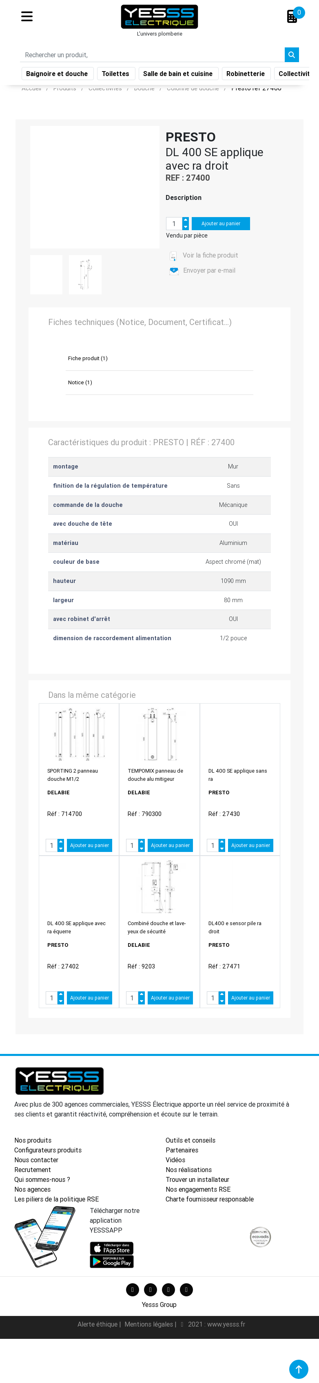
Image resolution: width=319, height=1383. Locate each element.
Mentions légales (149, 1324)
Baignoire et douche (57, 75)
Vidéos (175, 1160)
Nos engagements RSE (198, 1189)
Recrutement (32, 1170)
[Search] (152, 56)
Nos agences (32, 1189)
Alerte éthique (98, 1324)
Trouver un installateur (197, 1179)
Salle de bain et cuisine (178, 75)
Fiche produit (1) (88, 358)
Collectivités (299, 75)
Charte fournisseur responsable (210, 1199)
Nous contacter (36, 1160)
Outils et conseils (190, 1140)
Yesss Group (159, 1304)
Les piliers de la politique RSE (56, 1199)
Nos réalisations (189, 1170)
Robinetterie (246, 75)
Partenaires (182, 1150)
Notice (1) (80, 382)
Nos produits (32, 1140)
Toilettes (116, 75)
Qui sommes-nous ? (42, 1179)
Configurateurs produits (48, 1150)
